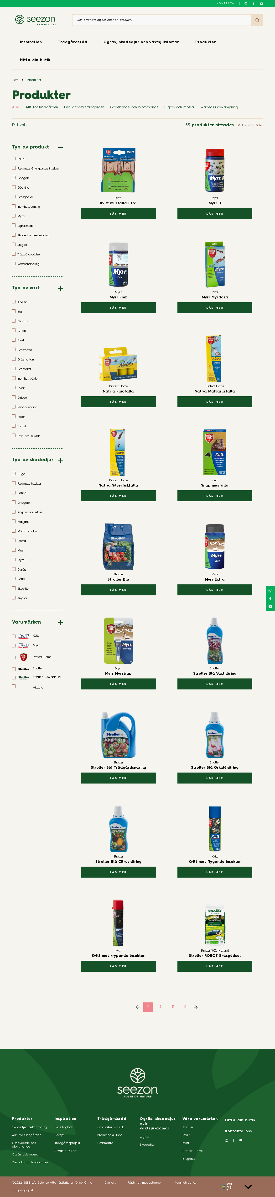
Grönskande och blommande (134, 107)
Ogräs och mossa (179, 107)
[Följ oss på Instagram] (245, 3)
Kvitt (185, 1143)
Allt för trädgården (42, 107)
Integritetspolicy (185, 1182)
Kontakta (225, 3)
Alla (16, 107)
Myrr (186, 1135)
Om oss (110, 1182)
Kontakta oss (238, 1131)
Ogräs (144, 1137)
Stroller (187, 1127)
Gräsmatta (105, 1143)
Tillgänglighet (22, 1190)
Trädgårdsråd (72, 42)
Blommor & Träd (110, 1135)
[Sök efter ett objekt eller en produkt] (162, 20)
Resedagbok (64, 1127)
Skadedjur (147, 1144)
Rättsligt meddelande (144, 1182)
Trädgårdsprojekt (67, 1143)
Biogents (188, 1158)
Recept (60, 1135)
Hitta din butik (35, 60)
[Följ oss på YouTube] (261, 3)
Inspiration (31, 42)
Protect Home (192, 1151)
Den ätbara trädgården (84, 107)
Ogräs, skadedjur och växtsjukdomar (141, 42)
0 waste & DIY (66, 1151)
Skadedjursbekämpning (219, 107)
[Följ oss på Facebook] (253, 3)
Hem (15, 80)
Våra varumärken (200, 1119)
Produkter (205, 42)
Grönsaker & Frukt (111, 1127)
